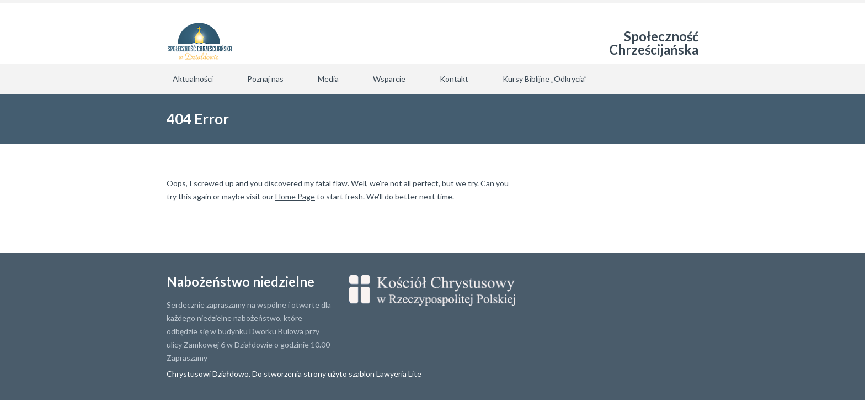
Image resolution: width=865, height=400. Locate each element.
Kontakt (454, 78)
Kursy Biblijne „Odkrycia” (545, 78)
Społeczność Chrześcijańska (653, 42)
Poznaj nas (265, 78)
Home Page (295, 196)
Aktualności (193, 78)
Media (328, 78)
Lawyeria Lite (398, 373)
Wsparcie (389, 78)
